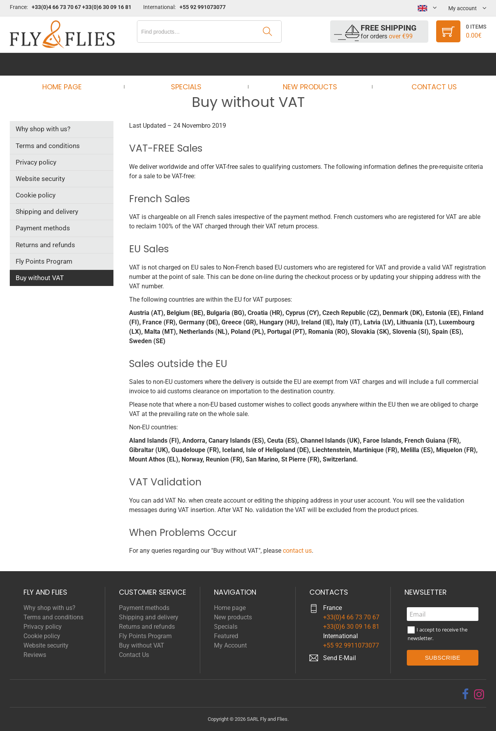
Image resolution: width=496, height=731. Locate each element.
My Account (230, 645)
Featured (226, 636)
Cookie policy (36, 195)
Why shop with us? (43, 129)
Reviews (34, 655)
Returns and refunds (45, 245)
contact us (297, 550)
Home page (69, 64)
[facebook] (465, 694)
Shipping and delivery (47, 211)
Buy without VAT (40, 278)
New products (307, 64)
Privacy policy (36, 162)
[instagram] (479, 694)
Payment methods (43, 228)
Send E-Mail (339, 658)
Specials (188, 64)
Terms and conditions (48, 146)
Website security (40, 179)
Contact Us (426, 64)
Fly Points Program (44, 261)
